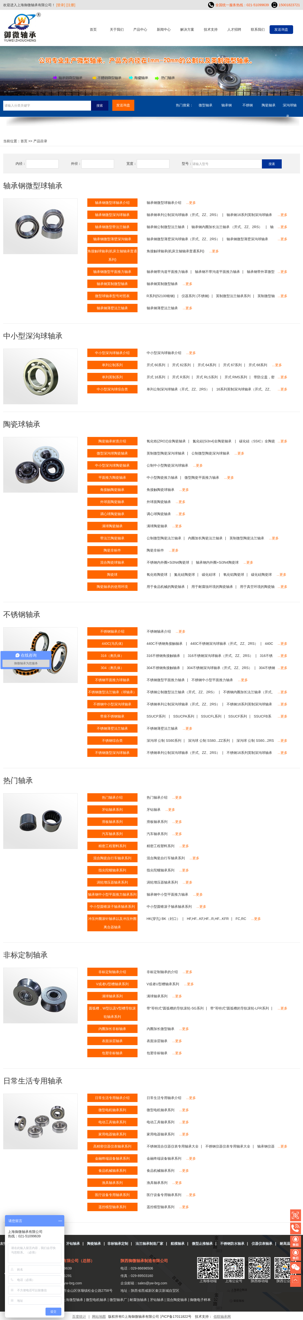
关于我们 (117, 29)
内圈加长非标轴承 (112, 1029)
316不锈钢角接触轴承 (164, 656)
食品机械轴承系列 (160, 1171)
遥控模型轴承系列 (160, 1207)
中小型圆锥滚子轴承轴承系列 (169, 907)
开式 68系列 (258, 365)
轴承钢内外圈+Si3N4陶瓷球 (217, 562)
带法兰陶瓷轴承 (112, 538)
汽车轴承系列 (157, 834)
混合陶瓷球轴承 (112, 562)
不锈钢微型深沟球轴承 (112, 753)
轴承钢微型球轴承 (33, 186)
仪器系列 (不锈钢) (195, 296)
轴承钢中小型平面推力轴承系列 (112, 894)
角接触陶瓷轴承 (112, 490)
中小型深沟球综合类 (112, 389)
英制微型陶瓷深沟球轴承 (166, 453)
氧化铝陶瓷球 (233, 574)
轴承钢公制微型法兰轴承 (166, 227)
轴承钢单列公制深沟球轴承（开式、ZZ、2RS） (183, 215)
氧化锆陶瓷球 (157, 574)
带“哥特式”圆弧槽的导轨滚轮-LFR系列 (239, 1008)
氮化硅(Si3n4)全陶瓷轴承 (213, 441)
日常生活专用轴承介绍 (164, 1098)
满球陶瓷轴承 (157, 526)
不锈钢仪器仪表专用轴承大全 (227, 1146)
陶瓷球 (112, 574)
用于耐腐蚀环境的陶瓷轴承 (212, 587)
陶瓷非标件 (155, 550)
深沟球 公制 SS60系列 (164, 741)
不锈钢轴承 (21, 614)
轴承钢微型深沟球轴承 (112, 215)
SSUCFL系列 (211, 716)
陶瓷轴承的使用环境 (112, 587)
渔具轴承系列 (157, 1183)
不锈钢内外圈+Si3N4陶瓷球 (168, 562)
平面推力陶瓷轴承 (112, 478)
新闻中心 (164, 29)
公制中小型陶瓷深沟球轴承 (167, 465)
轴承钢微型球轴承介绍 (164, 203)
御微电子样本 (200, 1300)
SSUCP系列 (156, 716)
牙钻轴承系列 (112, 810)
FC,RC (240, 919)
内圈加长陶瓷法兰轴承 (205, 538)
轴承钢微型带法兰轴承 (112, 227)
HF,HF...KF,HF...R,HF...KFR (208, 919)
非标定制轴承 (25, 955)
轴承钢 (226, 105)
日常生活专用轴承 (33, 1081)
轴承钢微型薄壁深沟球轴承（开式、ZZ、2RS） (183, 239)
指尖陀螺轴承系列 (160, 870)
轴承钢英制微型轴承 (162, 284)
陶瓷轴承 (269, 105)
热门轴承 (18, 780)
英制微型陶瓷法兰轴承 (247, 538)
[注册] (70, 5)
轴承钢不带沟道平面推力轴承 (217, 272)
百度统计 (79, 1317)
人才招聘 (234, 29)
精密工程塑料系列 (160, 846)
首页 (93, 29)
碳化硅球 (209, 574)
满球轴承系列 (157, 996)
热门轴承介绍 (157, 797)
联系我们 (258, 29)
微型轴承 (205, 105)
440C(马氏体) (112, 644)
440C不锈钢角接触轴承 (165, 644)
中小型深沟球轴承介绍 (164, 353)
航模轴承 (178, 1244)
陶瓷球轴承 (21, 424)
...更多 (191, 203)
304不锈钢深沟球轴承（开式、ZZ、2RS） (219, 668)
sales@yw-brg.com (152, 1283)
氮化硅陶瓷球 (184, 574)
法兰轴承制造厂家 (149, 1244)
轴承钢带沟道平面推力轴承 (167, 272)
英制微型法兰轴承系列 (233, 296)
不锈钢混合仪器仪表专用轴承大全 (173, 1146)
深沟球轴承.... (290, 107)
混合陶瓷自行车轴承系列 (166, 858)
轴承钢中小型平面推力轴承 (167, 894)
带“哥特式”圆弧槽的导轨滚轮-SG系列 (175, 1008)
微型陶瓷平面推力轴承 (202, 478)
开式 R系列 (180, 377)
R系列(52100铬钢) (161, 296)
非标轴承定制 (117, 1244)
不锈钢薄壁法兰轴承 (162, 728)
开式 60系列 (156, 365)
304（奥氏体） (112, 668)
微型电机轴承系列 (160, 1110)
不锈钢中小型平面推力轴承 (212, 680)
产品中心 (140, 29)
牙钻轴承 (154, 810)
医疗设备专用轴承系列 (164, 1195)
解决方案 (187, 29)
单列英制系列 (112, 377)
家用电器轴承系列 (160, 1134)
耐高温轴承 (288, 1244)
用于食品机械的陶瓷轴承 (166, 587)
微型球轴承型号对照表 (112, 296)
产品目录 (40, 141)
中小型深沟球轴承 (33, 336)
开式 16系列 (156, 377)
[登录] (60, 5)
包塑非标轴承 (157, 1053)
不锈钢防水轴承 (232, 1244)
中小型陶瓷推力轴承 (162, 478)
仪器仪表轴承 (262, 1244)
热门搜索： (184, 105)
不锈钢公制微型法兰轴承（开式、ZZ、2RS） (181, 692)
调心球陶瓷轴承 (159, 514)
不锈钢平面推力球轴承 (112, 680)
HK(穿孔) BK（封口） (163, 919)
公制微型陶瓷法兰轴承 (164, 538)
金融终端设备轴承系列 (164, 1158)
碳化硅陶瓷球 (261, 574)
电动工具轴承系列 (160, 1122)
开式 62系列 (181, 365)
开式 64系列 (207, 365)
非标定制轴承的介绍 (162, 972)
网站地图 (99, 1317)
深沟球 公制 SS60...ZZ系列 (209, 741)
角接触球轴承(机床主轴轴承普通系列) (175, 251)
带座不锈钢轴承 (112, 716)
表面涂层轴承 (157, 1041)
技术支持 (211, 29)
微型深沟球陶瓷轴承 (112, 453)
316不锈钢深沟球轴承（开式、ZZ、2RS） (220, 656)
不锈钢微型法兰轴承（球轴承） (112, 692)
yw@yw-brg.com (69, 1283)
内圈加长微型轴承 (160, 1029)
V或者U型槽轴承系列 (163, 984)
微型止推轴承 (202, 1244)
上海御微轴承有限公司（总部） (66, 1261)
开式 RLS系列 (207, 377)
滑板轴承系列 (157, 822)
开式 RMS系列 (236, 377)
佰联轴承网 (222, 1317)
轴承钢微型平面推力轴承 (112, 272)
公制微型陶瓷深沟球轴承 (210, 453)
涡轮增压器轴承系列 (162, 882)
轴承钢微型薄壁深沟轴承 (112, 239)
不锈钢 (247, 105)
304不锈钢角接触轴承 (163, 668)
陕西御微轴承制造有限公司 (144, 1261)
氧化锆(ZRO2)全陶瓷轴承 (166, 441)
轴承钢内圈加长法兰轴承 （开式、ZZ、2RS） (227, 227)
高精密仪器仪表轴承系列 (112, 1146)
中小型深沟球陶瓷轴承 (112, 465)
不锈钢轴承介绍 (159, 631)
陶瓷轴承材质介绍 (112, 441)
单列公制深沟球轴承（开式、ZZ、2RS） (178, 389)
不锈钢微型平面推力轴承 (166, 680)
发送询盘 (281, 29)
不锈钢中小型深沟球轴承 (112, 704)
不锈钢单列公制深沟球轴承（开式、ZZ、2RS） (183, 704)
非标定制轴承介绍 (112, 972)
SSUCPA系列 (183, 716)
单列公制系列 (112, 365)
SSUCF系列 (237, 716)
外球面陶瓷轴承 (159, 502)
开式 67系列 (232, 365)
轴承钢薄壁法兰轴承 (162, 308)
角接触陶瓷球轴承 (160, 490)
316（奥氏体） (112, 656)
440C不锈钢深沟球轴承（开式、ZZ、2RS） (224, 644)
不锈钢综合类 (112, 741)
